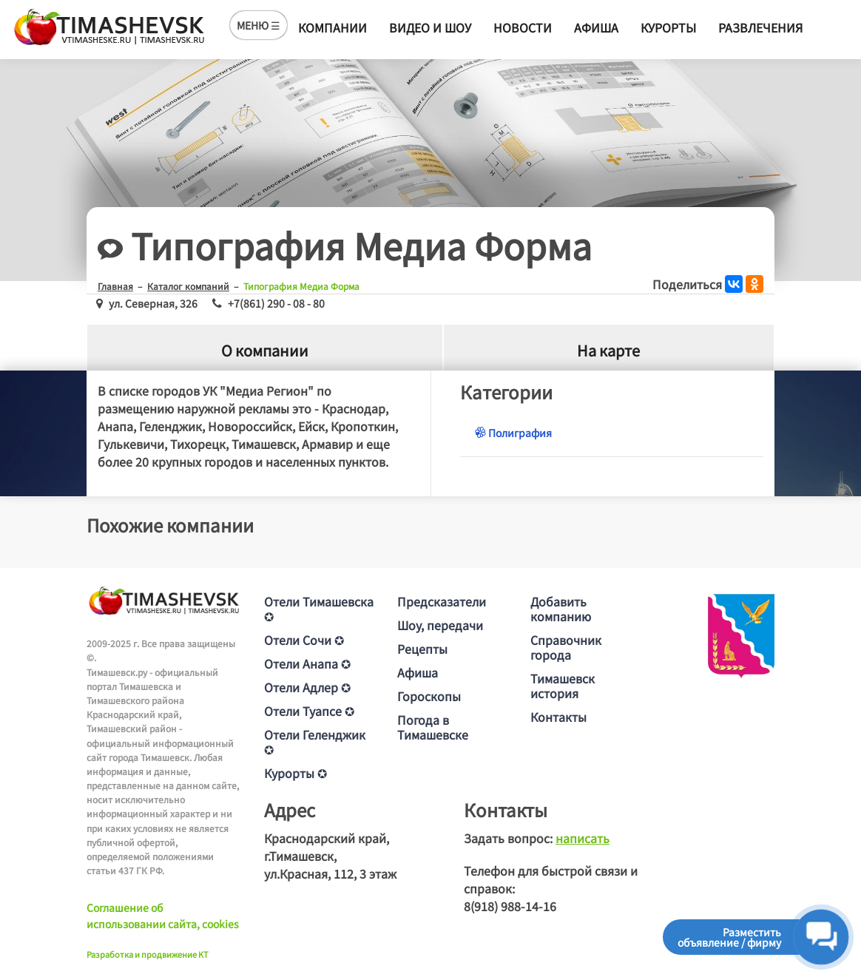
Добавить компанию (560, 608)
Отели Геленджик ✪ (314, 742)
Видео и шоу (430, 27)
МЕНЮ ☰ (258, 25)
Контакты (558, 716)
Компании (332, 27)
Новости (522, 27)
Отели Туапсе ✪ (309, 710)
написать (583, 838)
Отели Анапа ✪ (307, 663)
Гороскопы (429, 696)
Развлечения (760, 27)
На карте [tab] (608, 350)
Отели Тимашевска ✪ (319, 608)
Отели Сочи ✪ (304, 639)
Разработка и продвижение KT (148, 954)
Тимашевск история (562, 685)
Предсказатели (441, 601)
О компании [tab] (264, 350)
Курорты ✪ (295, 772)
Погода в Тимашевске (432, 727)
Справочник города (565, 647)
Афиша (596, 27)
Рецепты (422, 648)
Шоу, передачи (440, 625)
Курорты (668, 27)
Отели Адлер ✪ (307, 687)
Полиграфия (513, 432)
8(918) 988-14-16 (510, 906)
